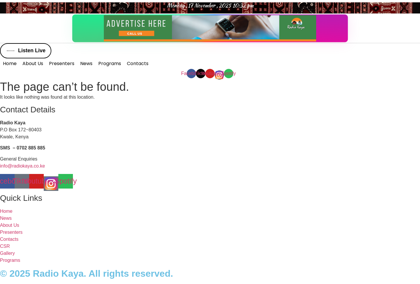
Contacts (137, 63)
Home (10, 63)
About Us (32, 63)
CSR (5, 246)
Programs (109, 63)
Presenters (61, 63)
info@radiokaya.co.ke (22, 165)
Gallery (7, 253)
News (86, 63)
